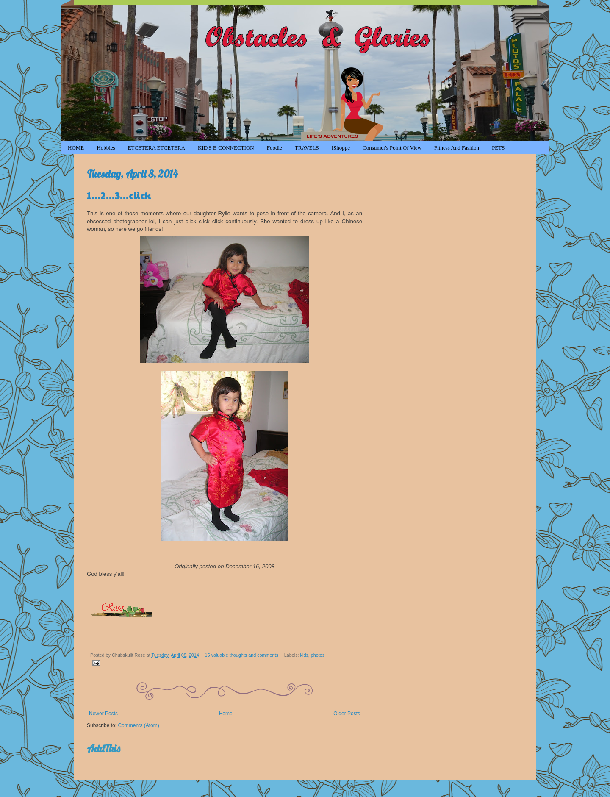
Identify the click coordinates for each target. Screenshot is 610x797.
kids (304, 655)
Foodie (274, 147)
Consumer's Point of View (392, 147)
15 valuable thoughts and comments (241, 655)
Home (226, 713)
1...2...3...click (119, 195)
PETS (498, 147)
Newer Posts (103, 713)
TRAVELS (307, 147)
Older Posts (346, 713)
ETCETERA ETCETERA (156, 147)
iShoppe (341, 147)
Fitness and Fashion (456, 147)
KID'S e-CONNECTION (226, 147)
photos (317, 655)
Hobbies (106, 147)
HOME (76, 147)
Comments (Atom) (138, 725)
